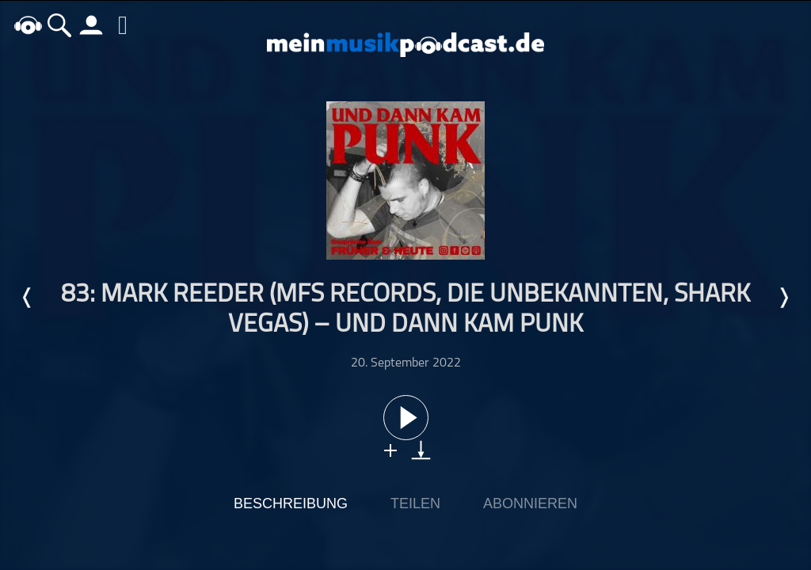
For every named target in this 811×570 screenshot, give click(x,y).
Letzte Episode (28, 298)
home (28, 25)
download (421, 450)
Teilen (415, 503)
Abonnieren (530, 503)
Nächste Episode (783, 298)
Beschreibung (291, 503)
